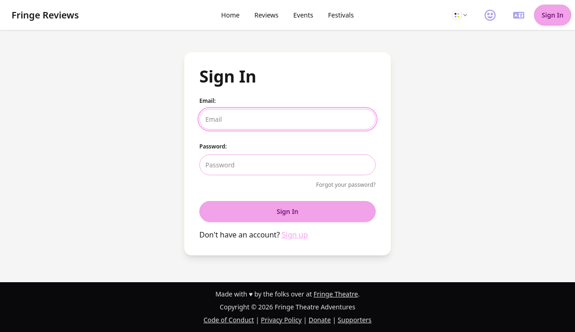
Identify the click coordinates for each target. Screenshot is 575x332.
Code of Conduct (229, 319)
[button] (459, 15)
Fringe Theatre (335, 294)
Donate (320, 319)
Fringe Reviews (45, 15)
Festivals (341, 15)
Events (303, 15)
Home (230, 15)
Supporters (354, 319)
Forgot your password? (346, 185)
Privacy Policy (281, 319)
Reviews (266, 15)
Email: (207, 101)
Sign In (552, 15)
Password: (213, 146)
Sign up (295, 235)
